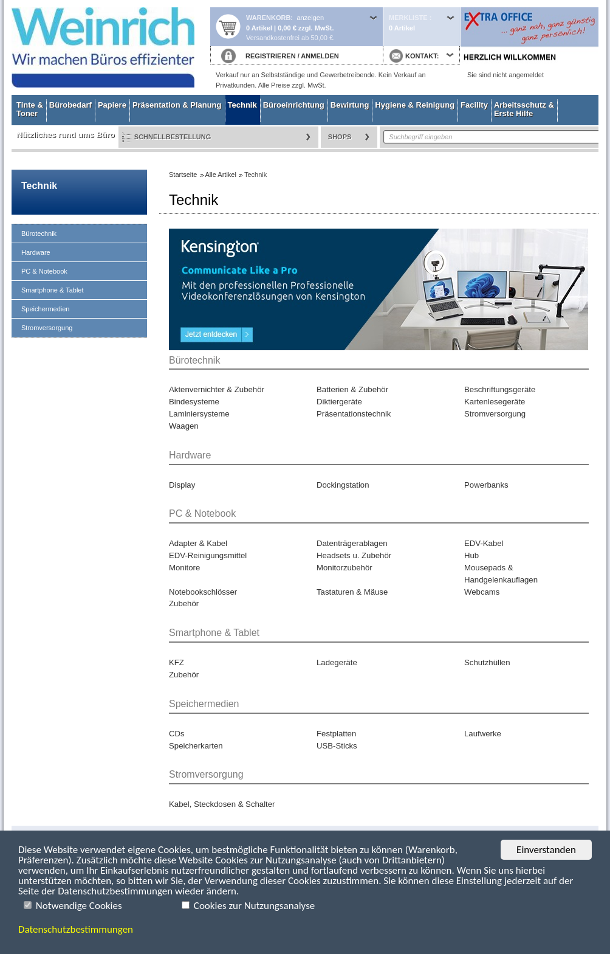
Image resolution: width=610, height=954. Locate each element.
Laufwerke (482, 733)
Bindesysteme (194, 401)
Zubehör (184, 603)
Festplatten (336, 733)
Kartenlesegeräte (494, 401)
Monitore (184, 567)
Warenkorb (268, 17)
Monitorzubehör (344, 567)
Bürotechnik (39, 233)
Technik (242, 104)
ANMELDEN (319, 56)
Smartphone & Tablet (52, 290)
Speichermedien (45, 309)
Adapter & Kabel (198, 543)
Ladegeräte (337, 662)
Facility (474, 104)
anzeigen (310, 17)
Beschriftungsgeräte (499, 389)
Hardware (35, 252)
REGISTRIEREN (270, 56)
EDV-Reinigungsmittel (208, 555)
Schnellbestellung (172, 136)
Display (182, 484)
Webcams (481, 591)
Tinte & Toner (29, 109)
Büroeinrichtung (293, 104)
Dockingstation (343, 484)
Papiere (112, 104)
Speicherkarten (196, 745)
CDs (177, 733)
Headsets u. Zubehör (354, 555)
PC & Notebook (44, 271)
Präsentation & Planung (177, 104)
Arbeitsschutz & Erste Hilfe (524, 109)
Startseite (111, 47)
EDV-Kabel (484, 543)
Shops (340, 136)
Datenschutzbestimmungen (75, 929)
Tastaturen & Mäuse (352, 591)
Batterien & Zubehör (352, 389)
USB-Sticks (337, 745)
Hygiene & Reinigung (414, 104)
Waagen (184, 425)
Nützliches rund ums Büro (65, 134)
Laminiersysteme (199, 413)
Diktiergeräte (339, 401)
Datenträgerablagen (352, 543)
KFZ (176, 662)
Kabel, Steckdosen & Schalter (222, 804)
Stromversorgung (46, 327)
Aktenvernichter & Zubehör (216, 389)
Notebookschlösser (203, 591)
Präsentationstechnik (354, 413)
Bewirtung (350, 104)
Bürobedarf (70, 104)
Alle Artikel (220, 174)
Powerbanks (486, 484)
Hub (471, 555)
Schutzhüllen (487, 662)
